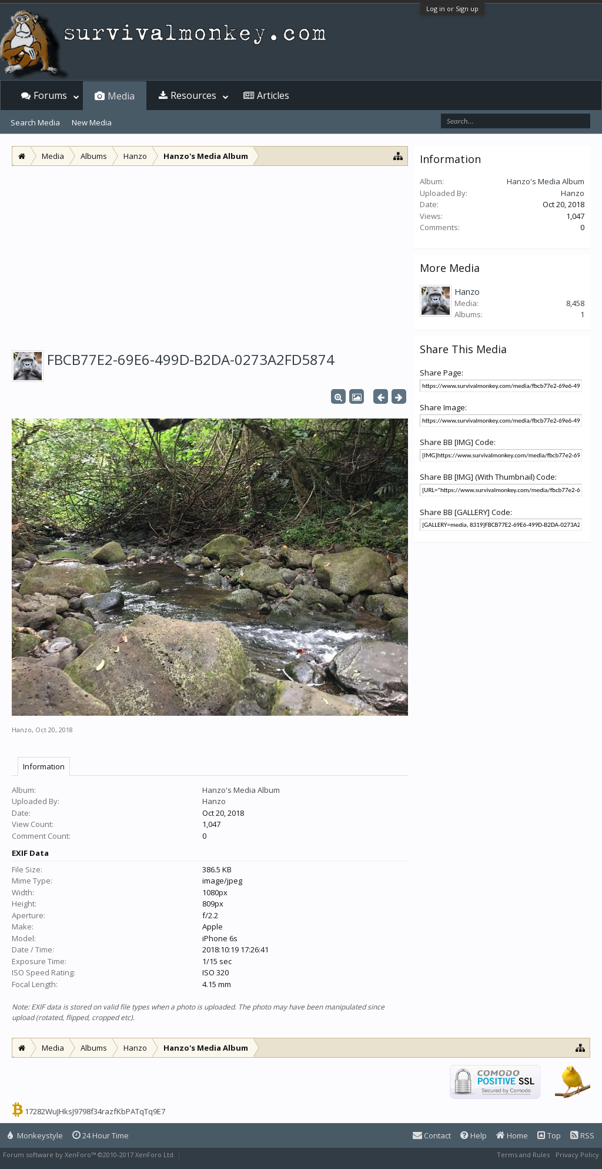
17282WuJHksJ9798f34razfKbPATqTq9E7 (95, 1111)
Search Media (35, 122)
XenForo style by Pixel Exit (224, 1154)
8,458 (575, 303)
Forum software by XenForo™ (89, 1154)
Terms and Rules (523, 1154)
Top (549, 1135)
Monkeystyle (35, 1135)
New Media (92, 122)
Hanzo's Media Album (241, 790)
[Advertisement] (210, 254)
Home (512, 1135)
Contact (432, 1135)
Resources (193, 95)
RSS (582, 1135)
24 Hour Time (100, 1135)
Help (473, 1135)
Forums (50, 95)
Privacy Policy (577, 1154)
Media (121, 95)
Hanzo (22, 729)
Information (44, 766)
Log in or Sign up (452, 8)
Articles (273, 95)
